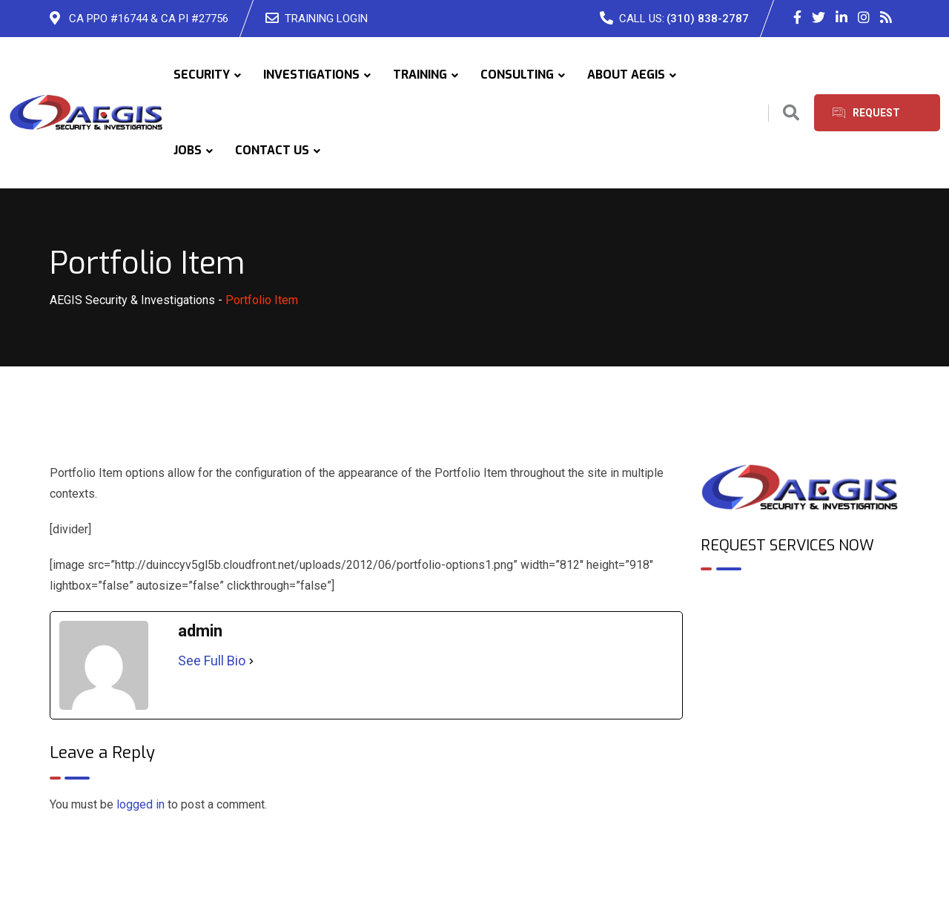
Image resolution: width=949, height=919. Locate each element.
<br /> (800, 646)
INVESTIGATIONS (311, 74)
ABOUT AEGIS (626, 74)
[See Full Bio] (251, 660)
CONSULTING (517, 74)
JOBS (187, 150)
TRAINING (420, 74)
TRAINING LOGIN (326, 18)
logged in (140, 804)
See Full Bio (211, 660)
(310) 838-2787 (708, 18)
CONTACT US (272, 150)
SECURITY (201, 74)
